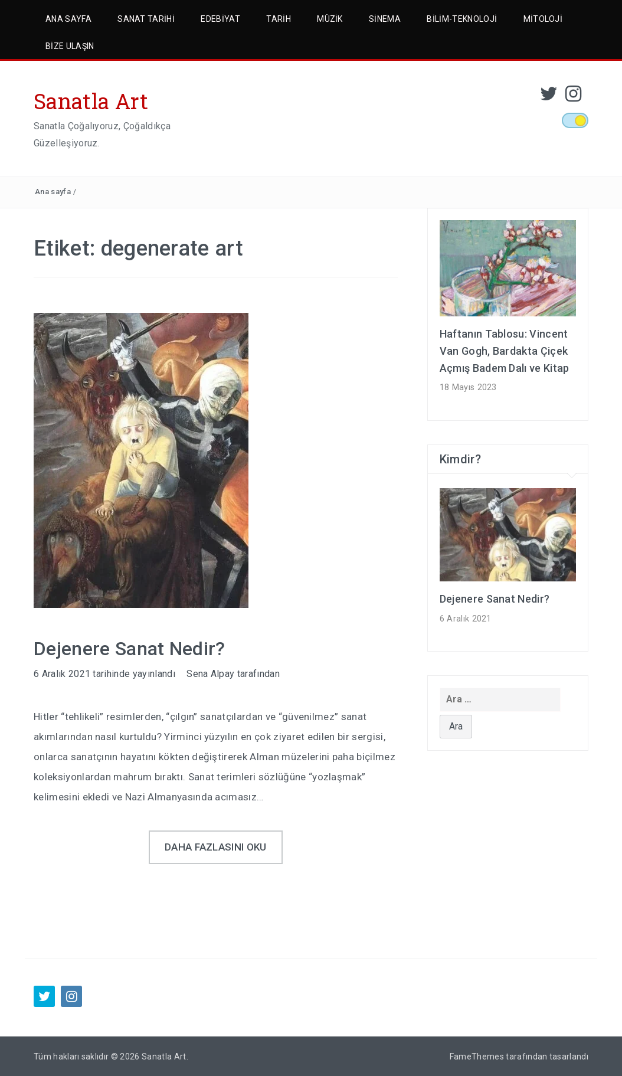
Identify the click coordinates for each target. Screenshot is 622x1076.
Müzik (330, 19)
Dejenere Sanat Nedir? (129, 648)
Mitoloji (543, 19)
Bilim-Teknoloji (462, 19)
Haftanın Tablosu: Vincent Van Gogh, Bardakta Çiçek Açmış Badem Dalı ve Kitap (504, 351)
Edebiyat (220, 19)
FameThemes (477, 1056)
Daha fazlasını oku (216, 847)
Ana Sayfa (68, 19)
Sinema (385, 19)
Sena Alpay (210, 673)
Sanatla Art (91, 101)
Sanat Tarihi (146, 19)
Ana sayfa (53, 191)
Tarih (278, 19)
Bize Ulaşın (69, 46)
